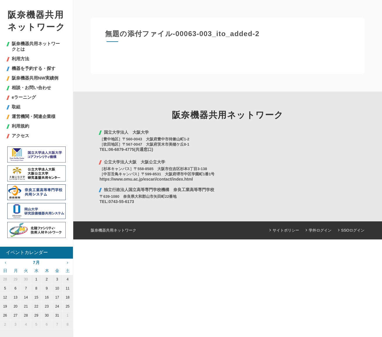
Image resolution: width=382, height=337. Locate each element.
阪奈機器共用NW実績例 (35, 77)
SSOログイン (352, 230)
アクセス (20, 135)
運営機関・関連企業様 (33, 116)
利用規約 (20, 125)
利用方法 (20, 58)
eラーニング (24, 97)
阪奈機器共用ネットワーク (36, 21)
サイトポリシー (286, 230)
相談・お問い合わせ (31, 87)
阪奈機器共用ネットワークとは (36, 46)
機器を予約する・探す (33, 68)
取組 (16, 106)
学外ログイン (320, 230)
